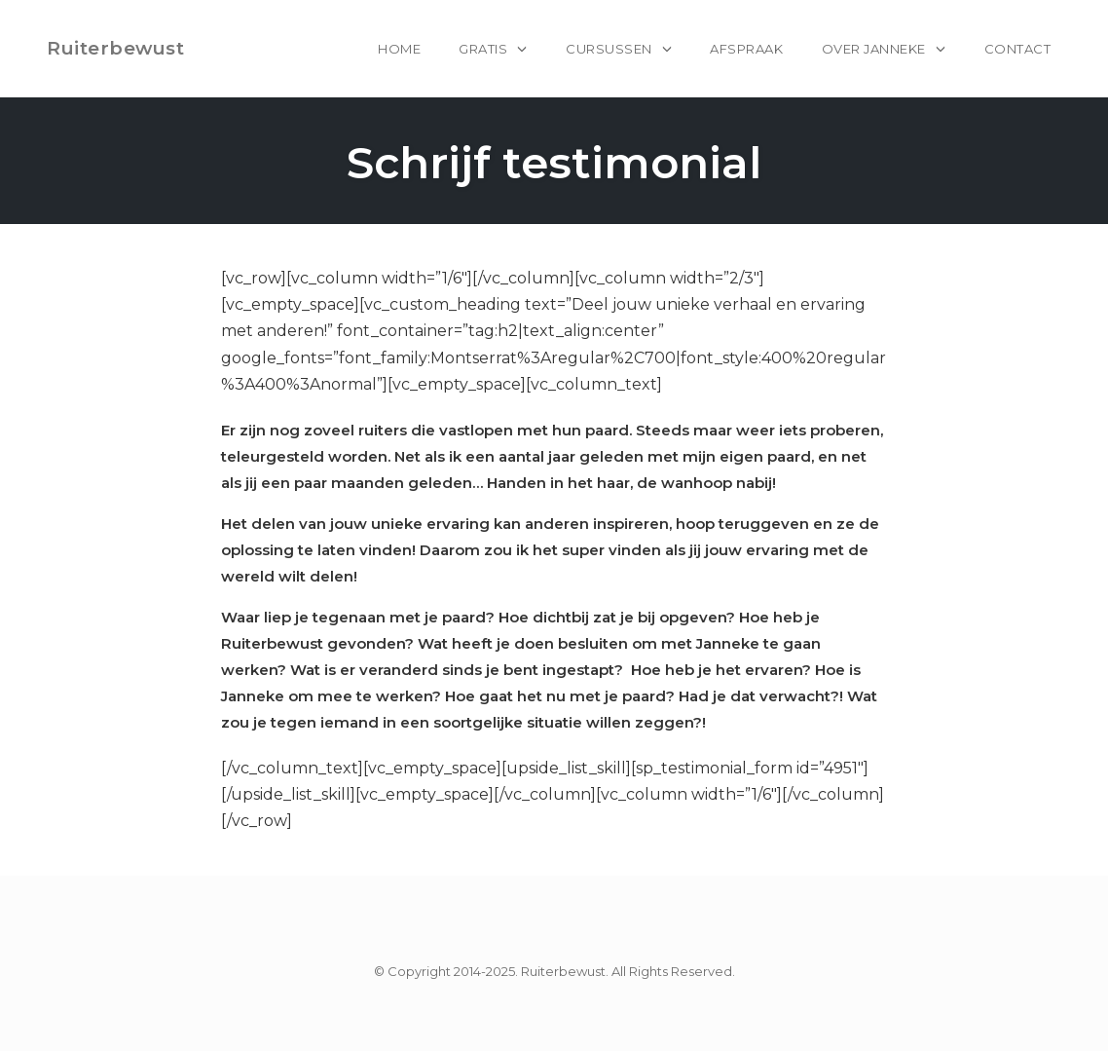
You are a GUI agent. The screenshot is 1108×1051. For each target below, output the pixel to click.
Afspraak (746, 48)
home (399, 48)
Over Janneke (874, 48)
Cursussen (609, 48)
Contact (1018, 48)
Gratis (483, 48)
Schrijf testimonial (554, 162)
